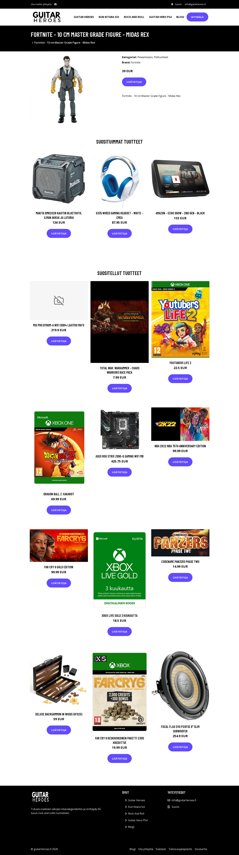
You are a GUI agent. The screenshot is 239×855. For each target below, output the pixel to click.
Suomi (178, 4)
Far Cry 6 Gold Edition (58, 567)
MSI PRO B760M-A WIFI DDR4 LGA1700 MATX (58, 325)
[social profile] (55, 4)
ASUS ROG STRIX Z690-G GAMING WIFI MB (120, 456)
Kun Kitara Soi (109, 17)
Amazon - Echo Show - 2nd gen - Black (180, 213)
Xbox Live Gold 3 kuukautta (119, 615)
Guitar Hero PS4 (160, 17)
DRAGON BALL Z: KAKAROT (58, 494)
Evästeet (161, 849)
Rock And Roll (134, 17)
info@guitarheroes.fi (195, 4)
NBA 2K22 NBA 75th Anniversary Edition (180, 446)
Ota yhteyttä (145, 849)
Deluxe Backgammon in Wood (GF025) (58, 714)
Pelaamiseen (145, 57)
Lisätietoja (134, 81)
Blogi (180, 17)
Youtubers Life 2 (180, 363)
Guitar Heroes (84, 17)
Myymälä (197, 17)
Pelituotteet (161, 57)
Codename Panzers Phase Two (180, 561)
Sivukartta (201, 849)
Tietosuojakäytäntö (180, 849)
